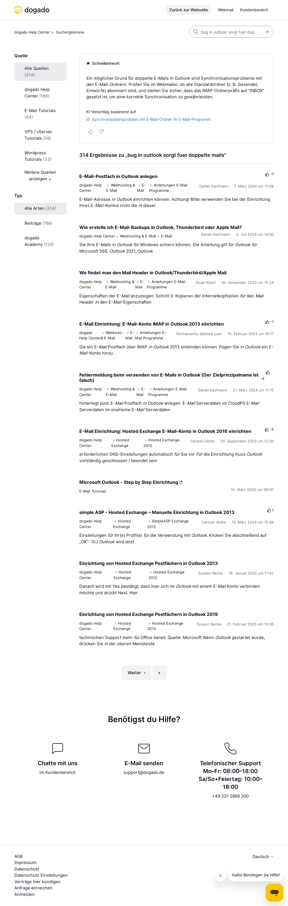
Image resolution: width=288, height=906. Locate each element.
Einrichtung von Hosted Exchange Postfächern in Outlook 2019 (148, 614)
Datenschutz (26, 869)
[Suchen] (226, 31)
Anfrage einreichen (33, 888)
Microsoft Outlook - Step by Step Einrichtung (131, 482)
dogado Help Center (32, 32)
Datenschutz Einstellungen (41, 875)
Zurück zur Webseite (188, 9)
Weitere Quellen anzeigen (40, 175)
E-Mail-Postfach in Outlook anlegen (118, 176)
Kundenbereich (254, 9)
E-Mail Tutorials (92, 491)
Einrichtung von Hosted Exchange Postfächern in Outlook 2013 (148, 563)
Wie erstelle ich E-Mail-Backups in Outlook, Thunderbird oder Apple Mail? (160, 227)
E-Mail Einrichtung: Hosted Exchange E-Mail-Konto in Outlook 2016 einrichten (165, 431)
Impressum (25, 862)
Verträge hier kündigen (37, 881)
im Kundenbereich (57, 772)
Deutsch (263, 856)
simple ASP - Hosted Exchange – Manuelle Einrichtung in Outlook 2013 (157, 512)
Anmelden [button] (24, 894)
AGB (18, 856)
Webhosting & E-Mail (138, 236)
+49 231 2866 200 (230, 796)
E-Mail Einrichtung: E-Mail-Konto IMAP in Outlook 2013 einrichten (151, 324)
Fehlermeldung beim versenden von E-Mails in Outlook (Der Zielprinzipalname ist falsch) (168, 377)
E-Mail (166, 236)
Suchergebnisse (70, 32)
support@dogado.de (143, 772)
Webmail (225, 9)
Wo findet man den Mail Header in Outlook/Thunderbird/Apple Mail (152, 272)
